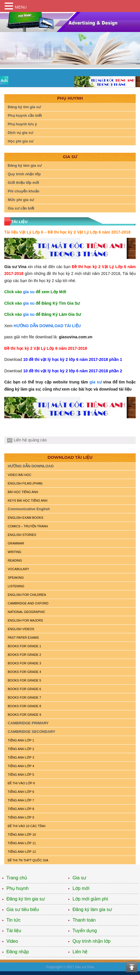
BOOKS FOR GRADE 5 (24, 680)
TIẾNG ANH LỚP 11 (22, 843)
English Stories (22, 534)
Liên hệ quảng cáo (30, 440)
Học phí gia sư (20, 141)
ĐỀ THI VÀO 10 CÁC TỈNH (26, 826)
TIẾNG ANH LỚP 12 (22, 851)
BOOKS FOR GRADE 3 (24, 663)
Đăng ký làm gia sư (25, 165)
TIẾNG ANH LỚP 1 (21, 740)
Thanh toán (84, 920)
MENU (21, 7)
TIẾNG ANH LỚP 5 (21, 774)
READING (15, 560)
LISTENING (16, 586)
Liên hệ (80, 951)
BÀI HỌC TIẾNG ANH (23, 492)
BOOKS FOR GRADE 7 (24, 697)
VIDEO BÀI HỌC (19, 475)
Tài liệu (14, 930)
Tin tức (14, 920)
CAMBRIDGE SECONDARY (31, 731)
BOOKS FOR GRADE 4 (24, 672)
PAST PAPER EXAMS (23, 637)
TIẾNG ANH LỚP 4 (21, 766)
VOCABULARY (18, 569)
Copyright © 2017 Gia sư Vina (70, 967)
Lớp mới (81, 888)
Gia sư (79, 877)
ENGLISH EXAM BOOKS (25, 517)
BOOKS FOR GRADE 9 (24, 714)
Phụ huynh (18, 888)
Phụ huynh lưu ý (22, 124)
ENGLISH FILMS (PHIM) (25, 483)
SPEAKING (16, 577)
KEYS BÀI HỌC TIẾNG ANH (27, 500)
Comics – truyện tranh (28, 526)
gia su (28, 292)
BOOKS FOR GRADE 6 (24, 689)
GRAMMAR (16, 543)
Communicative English (29, 509)
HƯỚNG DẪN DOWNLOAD (31, 466)
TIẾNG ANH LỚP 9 (21, 817)
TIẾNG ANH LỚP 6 (21, 791)
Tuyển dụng (85, 930)
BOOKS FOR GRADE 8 (24, 706)
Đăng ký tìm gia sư (24, 107)
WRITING (14, 552)
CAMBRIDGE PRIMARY (28, 723)
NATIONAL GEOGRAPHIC (26, 612)
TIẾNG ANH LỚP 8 (21, 809)
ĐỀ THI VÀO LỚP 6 (21, 783)
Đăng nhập (18, 951)
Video (12, 941)
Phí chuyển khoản (23, 191)
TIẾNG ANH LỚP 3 (21, 757)
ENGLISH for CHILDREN (27, 594)
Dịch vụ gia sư (20, 132)
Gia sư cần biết (21, 208)
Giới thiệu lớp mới (23, 182)
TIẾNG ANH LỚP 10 (22, 834)
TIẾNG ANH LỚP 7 (21, 800)
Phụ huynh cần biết (25, 115)
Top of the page (131, 966)
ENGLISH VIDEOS (21, 629)
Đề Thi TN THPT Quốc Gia (28, 860)
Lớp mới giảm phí (90, 898)
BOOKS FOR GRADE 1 (24, 646)
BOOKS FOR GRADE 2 (24, 654)
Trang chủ (17, 877)
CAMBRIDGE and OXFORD (28, 603)
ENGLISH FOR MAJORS (25, 620)
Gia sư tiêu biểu (23, 909)
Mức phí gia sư (21, 200)
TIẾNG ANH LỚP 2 (21, 749)
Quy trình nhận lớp (24, 174)
